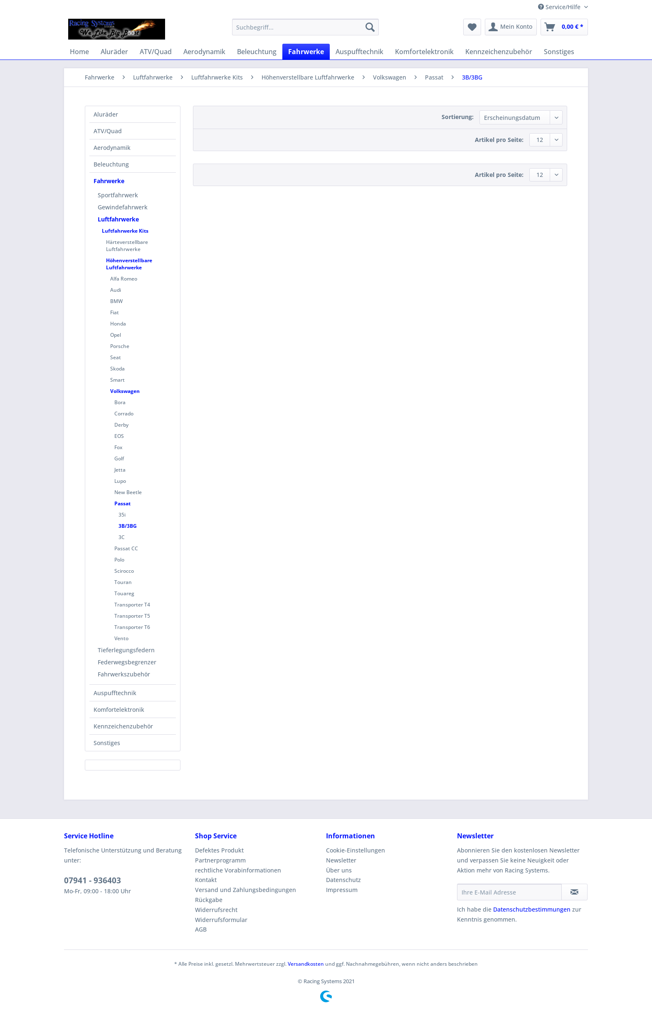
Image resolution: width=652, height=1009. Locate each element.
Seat (115, 357)
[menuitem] (305, 31)
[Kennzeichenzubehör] (498, 52)
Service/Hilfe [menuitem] (560, 7)
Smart (117, 379)
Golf (119, 458)
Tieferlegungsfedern (126, 650)
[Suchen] (370, 27)
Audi (115, 289)
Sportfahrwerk (118, 195)
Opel (115, 334)
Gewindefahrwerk (123, 207)
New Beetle (128, 492)
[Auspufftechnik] (359, 52)
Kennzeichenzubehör (123, 726)
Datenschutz (343, 880)
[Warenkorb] (564, 27)
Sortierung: (458, 117)
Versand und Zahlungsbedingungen (245, 890)
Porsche (119, 346)
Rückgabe (208, 900)
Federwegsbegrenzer (127, 662)
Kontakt (206, 880)
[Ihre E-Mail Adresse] (509, 892)
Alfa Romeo (123, 278)
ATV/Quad (108, 131)
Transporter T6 (132, 627)
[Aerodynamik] (204, 52)
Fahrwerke (109, 181)
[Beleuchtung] (256, 52)
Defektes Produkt (219, 850)
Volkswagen (125, 391)
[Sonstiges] (559, 52)
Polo (119, 559)
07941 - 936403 (92, 880)
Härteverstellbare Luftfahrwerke (127, 246)
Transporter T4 (132, 604)
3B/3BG (128, 525)
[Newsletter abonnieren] (574, 892)
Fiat (114, 312)
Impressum (342, 890)
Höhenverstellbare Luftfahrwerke (129, 264)
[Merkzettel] (472, 27)
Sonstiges (107, 743)
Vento (121, 638)
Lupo (120, 481)
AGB (201, 929)
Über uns (339, 870)
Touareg (124, 593)
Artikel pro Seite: (499, 140)
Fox (118, 447)
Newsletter (341, 860)
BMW (116, 301)
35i (122, 514)
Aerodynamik (112, 148)
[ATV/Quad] (156, 52)
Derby (121, 424)
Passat (122, 503)
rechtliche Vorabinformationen (238, 870)
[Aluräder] (114, 52)
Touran (123, 582)
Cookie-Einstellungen (355, 850)
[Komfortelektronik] (424, 52)
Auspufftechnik (115, 693)
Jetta (120, 469)
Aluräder (106, 114)
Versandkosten (306, 963)
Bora (120, 402)
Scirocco (124, 570)
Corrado (123, 413)
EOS (119, 436)
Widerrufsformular (221, 920)
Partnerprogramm (220, 860)
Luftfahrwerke (118, 219)
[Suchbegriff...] (305, 27)
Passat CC (126, 548)
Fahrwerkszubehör (124, 674)
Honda (118, 323)
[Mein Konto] (511, 27)
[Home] (79, 52)
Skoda (117, 368)
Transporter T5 (132, 615)
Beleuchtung (111, 164)
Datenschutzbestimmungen (531, 909)
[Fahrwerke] (306, 52)
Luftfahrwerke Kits (125, 230)
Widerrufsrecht (216, 910)
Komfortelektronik (119, 709)
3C (122, 537)
